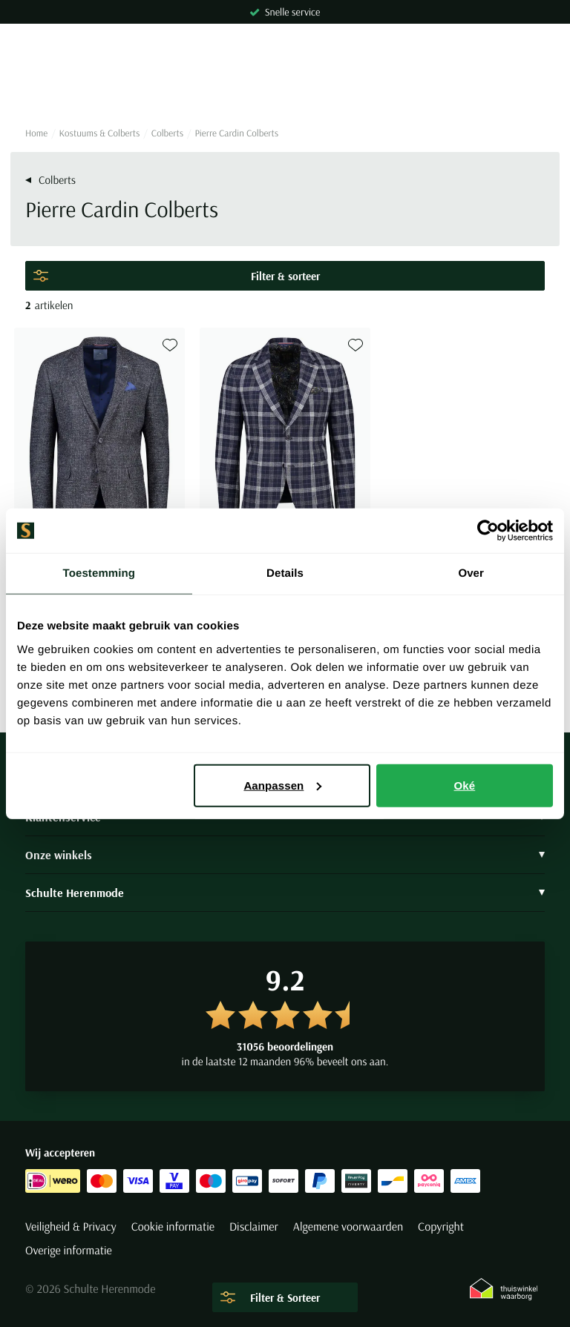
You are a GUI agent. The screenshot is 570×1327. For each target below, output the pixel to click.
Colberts (167, 133)
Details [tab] (285, 573)
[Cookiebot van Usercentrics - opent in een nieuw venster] (488, 531)
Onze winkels (285, 854)
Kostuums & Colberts (99, 133)
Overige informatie (68, 1250)
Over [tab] (471, 573)
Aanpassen (282, 784)
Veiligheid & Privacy (71, 1227)
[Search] (285, 89)
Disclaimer (253, 1227)
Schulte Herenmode (285, 892)
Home (36, 133)
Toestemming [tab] (99, 573)
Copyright (441, 1227)
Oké (465, 784)
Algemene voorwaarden (348, 1227)
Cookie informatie (172, 1227)
